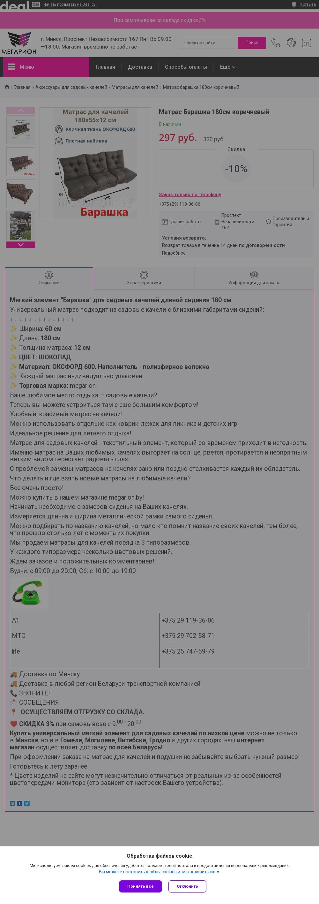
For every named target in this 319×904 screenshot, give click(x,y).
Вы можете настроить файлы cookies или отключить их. (157, 871)
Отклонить (187, 886)
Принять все (140, 886)
